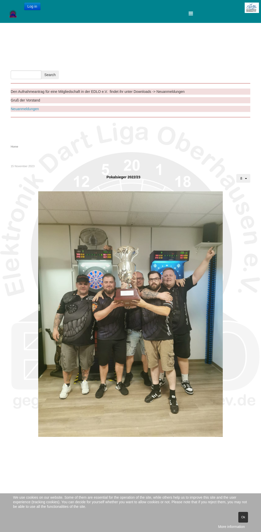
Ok (243, 517)
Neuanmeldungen (25, 109)
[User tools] (243, 178)
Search (50, 75)
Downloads (133, 36)
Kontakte (106, 36)
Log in (32, 6)
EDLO (130, 58)
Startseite (81, 36)
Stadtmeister (84, 58)
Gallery (110, 58)
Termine (158, 36)
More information (231, 527)
